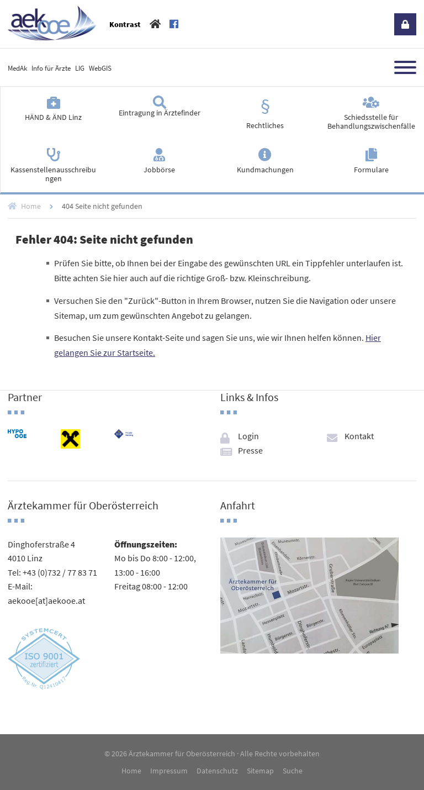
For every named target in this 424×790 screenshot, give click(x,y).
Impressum (169, 771)
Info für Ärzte (51, 68)
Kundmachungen (265, 170)
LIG (79, 68)
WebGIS (100, 68)
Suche (293, 771)
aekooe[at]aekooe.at (46, 600)
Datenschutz (217, 771)
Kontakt (359, 435)
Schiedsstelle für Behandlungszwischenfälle (371, 121)
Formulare (371, 170)
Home (31, 206)
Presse (250, 450)
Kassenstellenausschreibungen (53, 174)
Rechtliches (265, 125)
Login (405, 24)
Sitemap (260, 771)
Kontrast (125, 24)
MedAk (17, 68)
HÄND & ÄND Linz (53, 117)
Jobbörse (159, 170)
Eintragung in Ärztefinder (159, 113)
